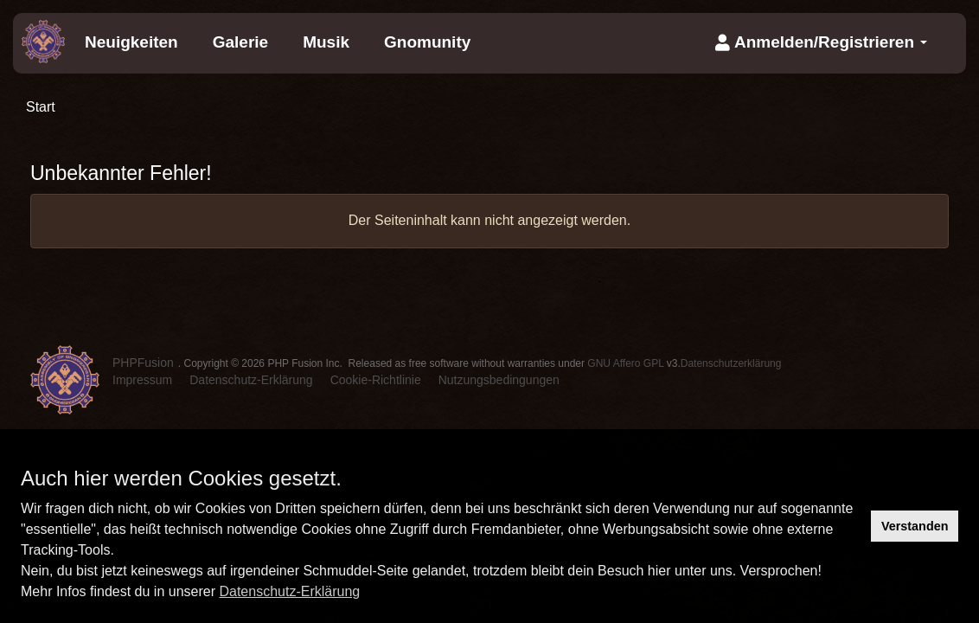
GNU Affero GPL (625, 363)
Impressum (142, 380)
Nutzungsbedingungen (499, 380)
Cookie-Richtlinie (375, 380)
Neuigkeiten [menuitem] (131, 42)
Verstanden (915, 526)
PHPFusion (143, 362)
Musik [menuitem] (326, 42)
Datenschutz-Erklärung (289, 591)
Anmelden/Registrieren (821, 42)
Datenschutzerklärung (731, 363)
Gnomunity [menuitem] (427, 42)
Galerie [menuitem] (240, 42)
